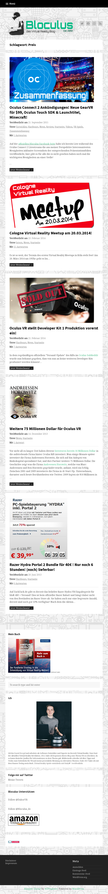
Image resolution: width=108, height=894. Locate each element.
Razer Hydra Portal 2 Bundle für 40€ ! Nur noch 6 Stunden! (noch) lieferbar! (51, 567)
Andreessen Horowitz (55, 464)
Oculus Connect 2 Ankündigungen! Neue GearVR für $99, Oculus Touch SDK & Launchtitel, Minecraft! (51, 112)
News (42, 126)
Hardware (33, 126)
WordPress (78, 888)
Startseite (60, 126)
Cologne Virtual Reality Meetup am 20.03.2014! (51, 233)
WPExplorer (51, 888)
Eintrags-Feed (79, 870)
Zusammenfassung (19, 131)
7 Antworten (20, 346)
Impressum (11, 863)
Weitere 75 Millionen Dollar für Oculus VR (45, 428)
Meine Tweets (15, 779)
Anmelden (78, 867)
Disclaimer (10, 860)
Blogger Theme (32, 888)
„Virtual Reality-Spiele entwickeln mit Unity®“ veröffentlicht (58, 763)
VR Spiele (78, 126)
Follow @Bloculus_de (19, 808)
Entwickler (21, 126)
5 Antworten (20, 135)
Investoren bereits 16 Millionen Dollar (75, 450)
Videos (69, 126)
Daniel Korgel (19, 753)
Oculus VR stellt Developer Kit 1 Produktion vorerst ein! (54, 331)
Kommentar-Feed (81, 873)
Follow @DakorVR (17, 799)
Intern (19, 242)
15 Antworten (21, 246)
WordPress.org (80, 877)
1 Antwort (19, 442)
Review (50, 126)
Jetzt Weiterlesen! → (21, 169)
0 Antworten (20, 583)
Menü (10, 3)
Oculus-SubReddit (88, 355)
